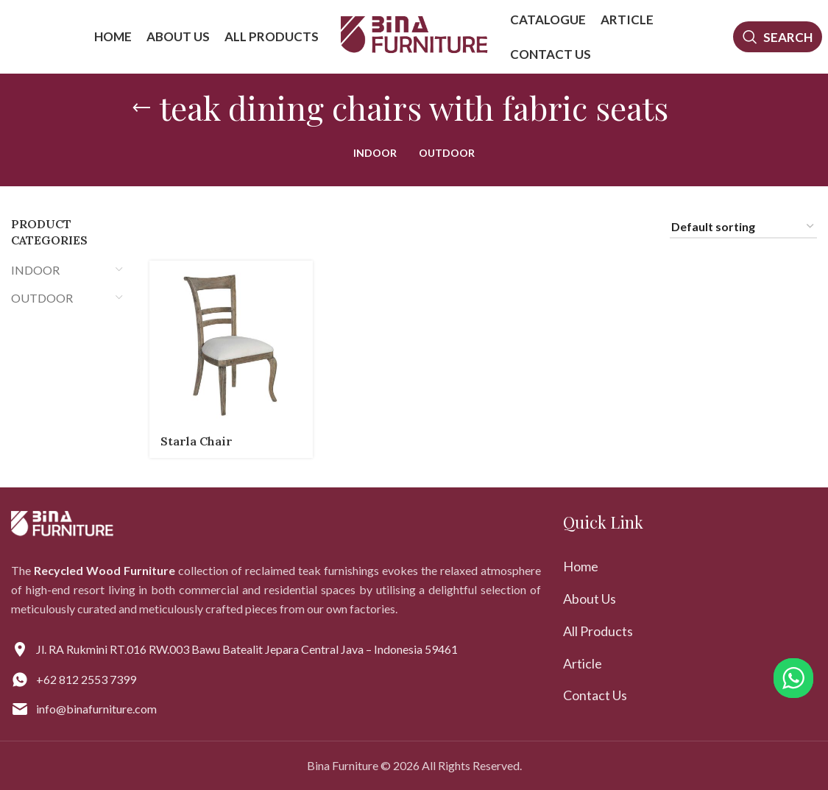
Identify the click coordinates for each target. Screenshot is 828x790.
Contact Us (595, 695)
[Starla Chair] (231, 342)
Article (582, 663)
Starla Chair (196, 441)
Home (580, 566)
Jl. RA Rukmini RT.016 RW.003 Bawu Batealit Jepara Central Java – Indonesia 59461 (247, 649)
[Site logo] (414, 35)
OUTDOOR (42, 298)
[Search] (778, 37)
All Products (598, 631)
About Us (589, 598)
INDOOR (35, 270)
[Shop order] (743, 227)
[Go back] (141, 108)
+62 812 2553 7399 (86, 679)
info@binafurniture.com (96, 709)
